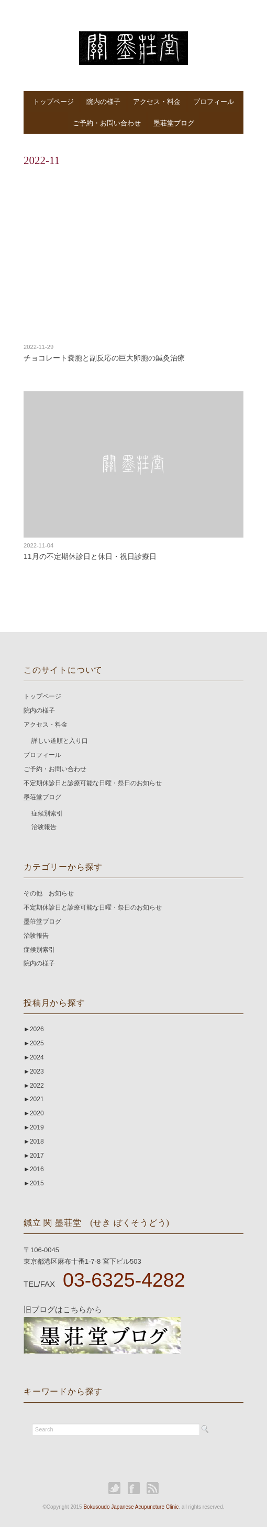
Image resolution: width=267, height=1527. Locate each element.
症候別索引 (47, 813)
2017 (34, 1155)
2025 (34, 1043)
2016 (34, 1169)
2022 (34, 1085)
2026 (34, 1029)
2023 (34, 1071)
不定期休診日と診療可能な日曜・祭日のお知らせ (93, 783)
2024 (34, 1057)
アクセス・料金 (157, 102)
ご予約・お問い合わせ (107, 123)
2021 (34, 1099)
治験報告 (44, 827)
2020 (34, 1113)
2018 (34, 1141)
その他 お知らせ (49, 893)
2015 (34, 1183)
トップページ (53, 102)
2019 (34, 1127)
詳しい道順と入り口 (59, 740)
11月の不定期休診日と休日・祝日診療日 (90, 556)
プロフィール (213, 102)
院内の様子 (103, 102)
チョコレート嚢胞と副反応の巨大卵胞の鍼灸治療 (104, 358)
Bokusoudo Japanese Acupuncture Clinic (131, 1507)
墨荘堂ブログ (173, 123)
